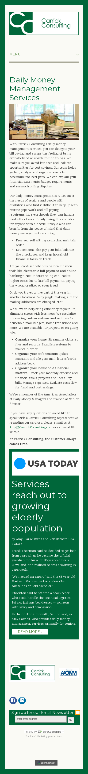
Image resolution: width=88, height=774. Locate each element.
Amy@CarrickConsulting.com (31, 427)
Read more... (30, 632)
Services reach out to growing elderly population (39, 506)
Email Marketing (38, 736)
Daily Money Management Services (35, 88)
